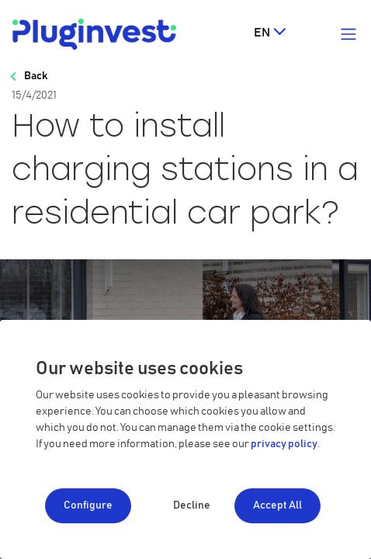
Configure (88, 505)
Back (35, 76)
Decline (191, 505)
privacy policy (284, 444)
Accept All (277, 505)
